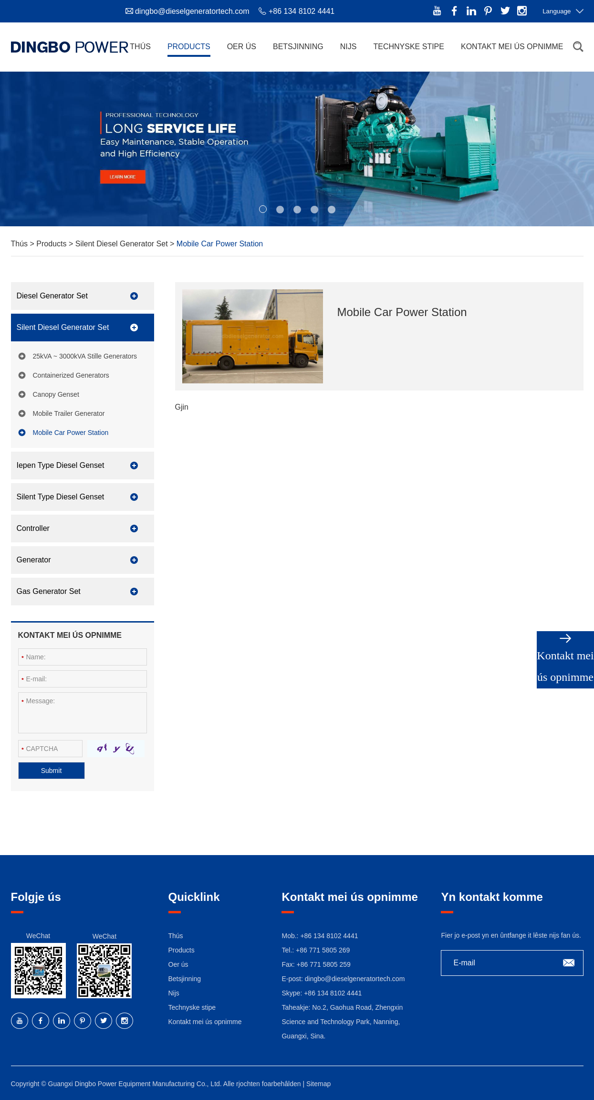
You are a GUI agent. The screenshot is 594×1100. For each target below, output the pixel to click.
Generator (34, 560)
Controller (33, 528)
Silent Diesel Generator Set (122, 244)
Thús (140, 46)
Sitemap (318, 1084)
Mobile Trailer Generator (69, 413)
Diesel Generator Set (52, 296)
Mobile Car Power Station (220, 244)
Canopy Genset (56, 394)
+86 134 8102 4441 (333, 993)
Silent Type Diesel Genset (60, 497)
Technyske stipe (408, 46)
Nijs (348, 46)
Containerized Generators (71, 375)
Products (188, 46)
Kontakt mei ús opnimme (512, 46)
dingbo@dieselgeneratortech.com (192, 11)
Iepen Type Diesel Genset (60, 465)
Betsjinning (298, 46)
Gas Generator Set (49, 591)
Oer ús (241, 46)
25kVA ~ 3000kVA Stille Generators (85, 356)
